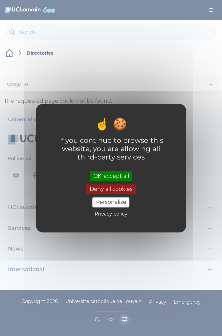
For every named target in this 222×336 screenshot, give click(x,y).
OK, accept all (111, 176)
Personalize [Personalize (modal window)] (111, 202)
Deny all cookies (111, 189)
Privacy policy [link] (111, 214)
